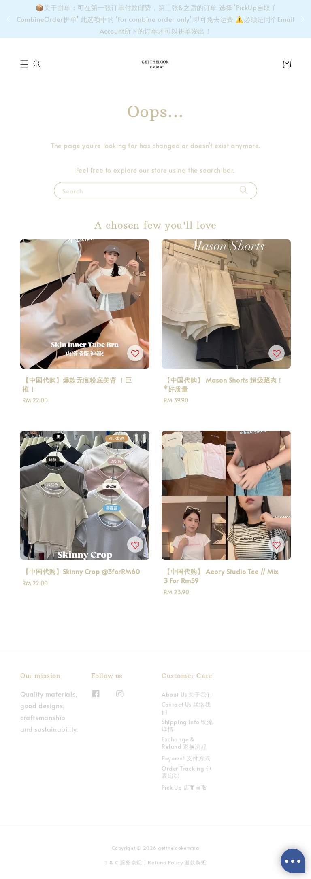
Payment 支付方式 (186, 758)
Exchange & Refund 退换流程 (184, 742)
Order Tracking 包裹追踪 (187, 772)
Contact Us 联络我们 (186, 708)
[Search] (244, 190)
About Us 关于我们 (187, 694)
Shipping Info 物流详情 (187, 725)
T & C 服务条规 (123, 862)
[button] (24, 64)
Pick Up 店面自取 (184, 787)
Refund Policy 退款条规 (177, 862)
